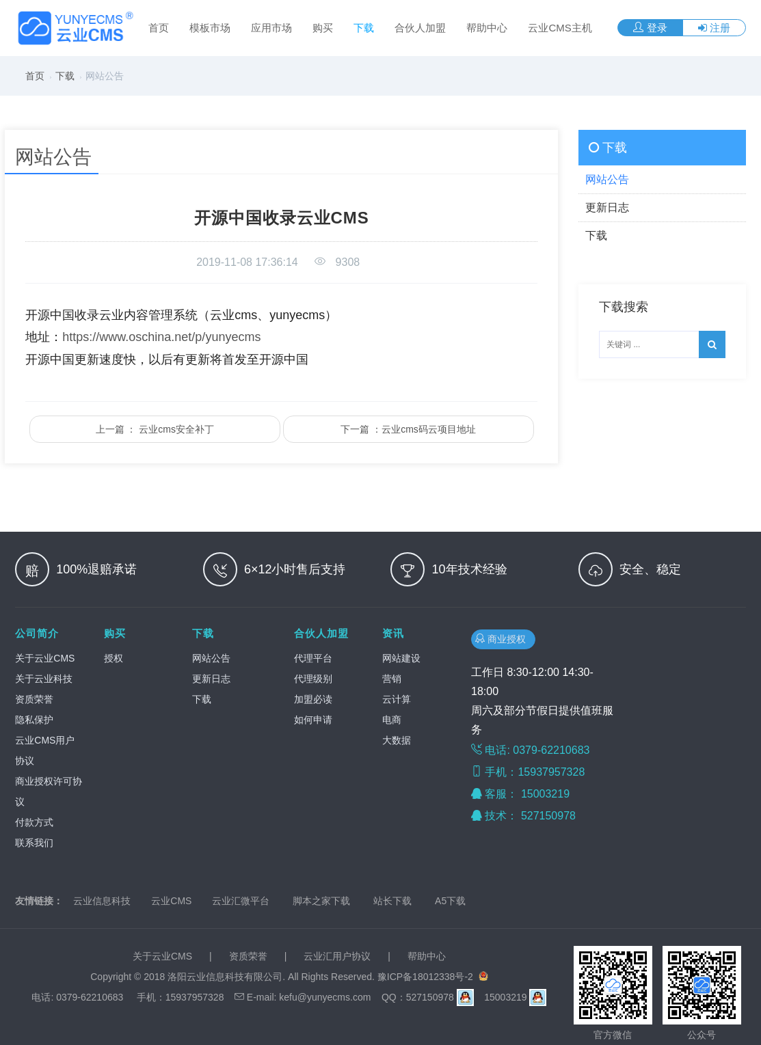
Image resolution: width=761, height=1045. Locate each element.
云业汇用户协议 (337, 956)
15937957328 (194, 997)
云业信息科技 (102, 900)
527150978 (550, 816)
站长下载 (392, 900)
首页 (158, 27)
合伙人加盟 (420, 27)
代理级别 (313, 678)
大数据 (396, 740)
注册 (714, 27)
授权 (113, 658)
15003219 (547, 794)
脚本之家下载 (321, 900)
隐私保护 (34, 719)
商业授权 (503, 639)
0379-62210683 (89, 997)
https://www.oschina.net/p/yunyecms (161, 337)
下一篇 (408, 429)
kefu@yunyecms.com (325, 997)
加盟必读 (313, 699)
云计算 (396, 699)
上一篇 (155, 429)
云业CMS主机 (559, 27)
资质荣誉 (34, 699)
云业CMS (171, 900)
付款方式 (34, 822)
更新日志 (211, 678)
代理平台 (313, 658)
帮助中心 (486, 27)
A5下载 (450, 900)
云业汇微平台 (240, 900)
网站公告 (211, 658)
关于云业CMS (45, 658)
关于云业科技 (43, 678)
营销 (391, 678)
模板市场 (209, 27)
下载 (363, 27)
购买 (322, 27)
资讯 (393, 633)
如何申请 (313, 719)
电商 (391, 719)
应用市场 (271, 27)
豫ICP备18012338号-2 (425, 976)
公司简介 (37, 633)
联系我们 (34, 842)
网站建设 (401, 658)
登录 (650, 27)
